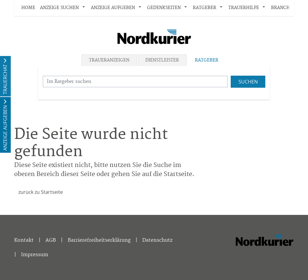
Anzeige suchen (59, 8)
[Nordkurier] (264, 248)
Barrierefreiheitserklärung (99, 240)
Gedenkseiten (164, 8)
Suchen (248, 81)
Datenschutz (157, 240)
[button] (84, 8)
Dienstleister (162, 60)
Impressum (34, 255)
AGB (50, 240)
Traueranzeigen (109, 60)
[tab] (110, 60)
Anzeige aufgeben (113, 8)
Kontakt (24, 240)
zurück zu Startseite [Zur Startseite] (40, 192)
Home (28, 8)
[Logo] (154, 37)
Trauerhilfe (243, 8)
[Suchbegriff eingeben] (135, 81)
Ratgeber (204, 8)
